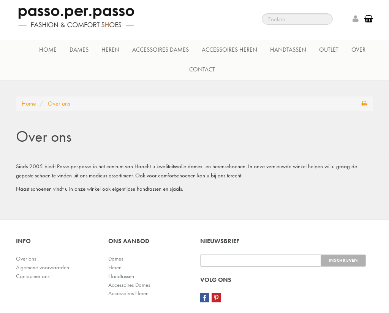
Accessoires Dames (160, 50)
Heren (110, 50)
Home (48, 50)
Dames (79, 50)
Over (358, 50)
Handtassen (288, 50)
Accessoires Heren (229, 50)
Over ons (26, 258)
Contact (202, 69)
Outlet (328, 50)
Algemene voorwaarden (42, 267)
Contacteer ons (32, 276)
